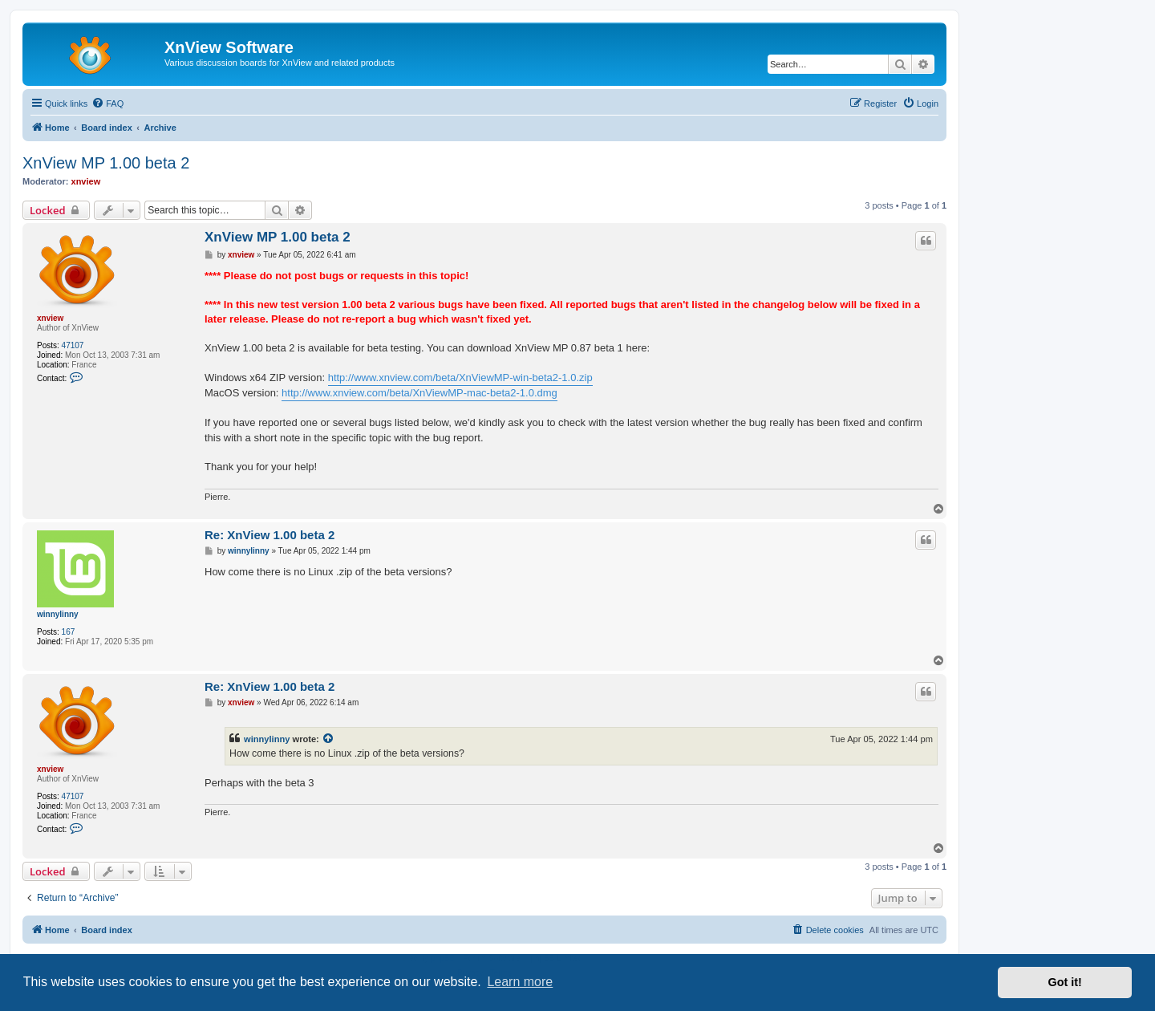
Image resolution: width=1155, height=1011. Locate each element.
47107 (73, 345)
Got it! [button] (1065, 982)
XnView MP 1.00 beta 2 (105, 163)
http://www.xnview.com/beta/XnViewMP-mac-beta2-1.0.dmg (419, 393)
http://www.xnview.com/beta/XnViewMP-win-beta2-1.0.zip (460, 378)
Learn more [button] (520, 982)
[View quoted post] (329, 739)
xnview (86, 181)
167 (68, 631)
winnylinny (58, 614)
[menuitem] (107, 103)
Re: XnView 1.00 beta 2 (269, 535)
